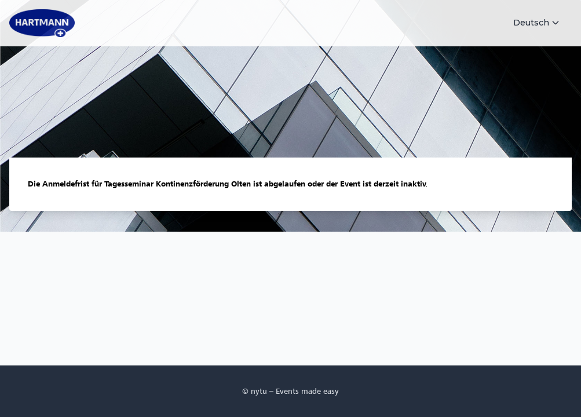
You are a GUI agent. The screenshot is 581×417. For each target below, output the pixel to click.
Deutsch (536, 22)
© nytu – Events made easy (290, 391)
